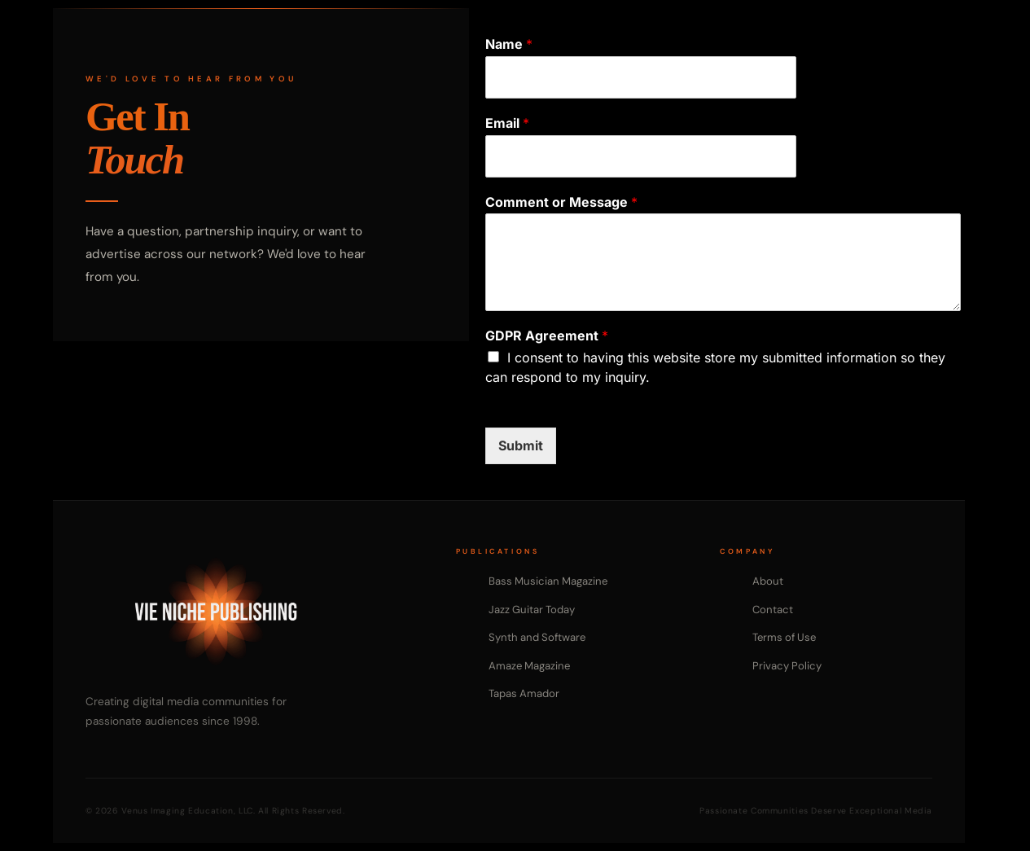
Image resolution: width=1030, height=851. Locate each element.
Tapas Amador (524, 693)
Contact (772, 609)
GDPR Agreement (546, 335)
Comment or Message (561, 202)
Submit (520, 445)
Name (509, 44)
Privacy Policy (787, 666)
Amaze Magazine (529, 666)
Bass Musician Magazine (548, 581)
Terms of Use (784, 637)
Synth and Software (537, 637)
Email (507, 123)
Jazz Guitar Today (532, 609)
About (767, 581)
